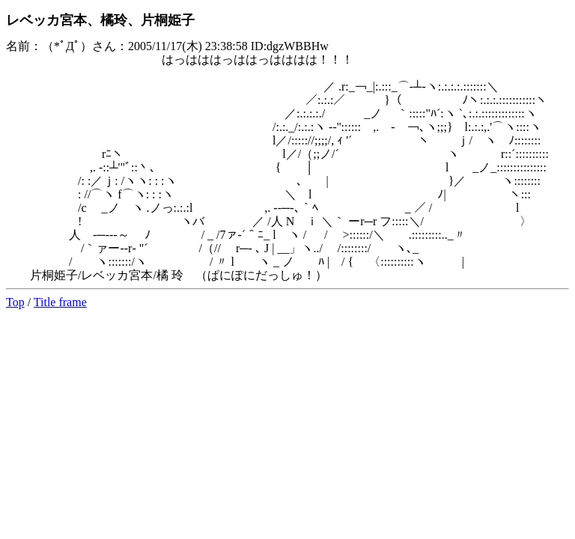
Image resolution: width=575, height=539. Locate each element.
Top (15, 302)
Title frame (60, 302)
